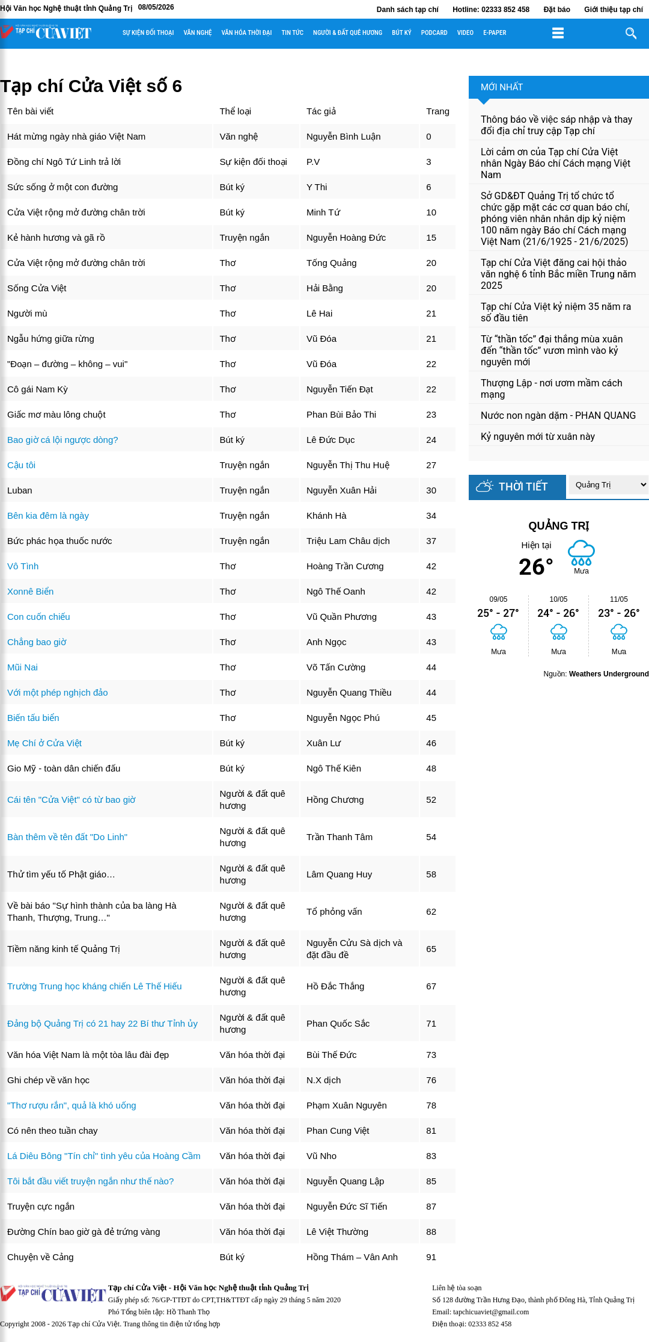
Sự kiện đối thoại (148, 33)
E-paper (494, 33)
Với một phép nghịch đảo (57, 692)
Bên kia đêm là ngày (48, 515)
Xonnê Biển (30, 591)
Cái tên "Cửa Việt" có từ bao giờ (71, 799)
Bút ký (401, 33)
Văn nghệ (197, 33)
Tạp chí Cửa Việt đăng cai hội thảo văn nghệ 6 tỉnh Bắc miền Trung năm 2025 (558, 274)
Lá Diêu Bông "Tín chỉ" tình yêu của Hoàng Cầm (104, 1156)
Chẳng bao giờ (36, 642)
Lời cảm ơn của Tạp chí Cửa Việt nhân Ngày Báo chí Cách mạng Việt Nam (555, 163)
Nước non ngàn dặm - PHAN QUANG (558, 415)
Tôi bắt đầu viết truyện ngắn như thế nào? (90, 1181)
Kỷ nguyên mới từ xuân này (538, 436)
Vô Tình (22, 566)
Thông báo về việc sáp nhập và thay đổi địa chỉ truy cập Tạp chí (556, 125)
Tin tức (292, 33)
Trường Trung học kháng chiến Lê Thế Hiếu (94, 986)
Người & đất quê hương (347, 33)
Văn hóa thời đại (246, 33)
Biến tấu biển (33, 718)
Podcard (434, 33)
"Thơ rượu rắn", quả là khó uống (71, 1105)
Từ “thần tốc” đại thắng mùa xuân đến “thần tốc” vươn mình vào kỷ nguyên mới (552, 350)
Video (465, 33)
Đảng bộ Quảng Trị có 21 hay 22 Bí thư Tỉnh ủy (102, 1023)
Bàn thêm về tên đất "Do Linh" (67, 837)
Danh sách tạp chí (408, 9)
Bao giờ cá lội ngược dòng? (62, 439)
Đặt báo (557, 9)
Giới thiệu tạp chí (613, 9)
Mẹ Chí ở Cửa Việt (44, 743)
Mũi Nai (22, 667)
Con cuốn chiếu (38, 616)
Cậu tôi (21, 465)
